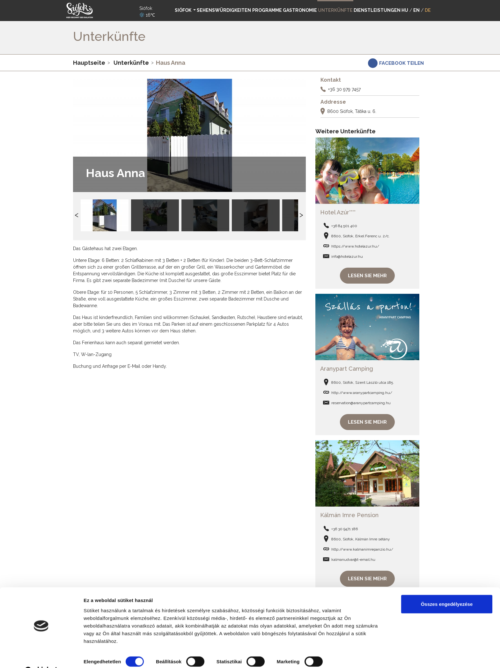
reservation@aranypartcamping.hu (361, 401)
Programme (267, 10)
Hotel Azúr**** (338, 211)
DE (428, 10)
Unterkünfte (131, 62)
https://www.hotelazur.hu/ (355, 245)
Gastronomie (300, 10)
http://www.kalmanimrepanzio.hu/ (362, 546)
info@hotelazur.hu (347, 255)
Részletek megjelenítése (111, 655)
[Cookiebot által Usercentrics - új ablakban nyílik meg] (41, 655)
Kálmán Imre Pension (349, 512)
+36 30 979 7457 (344, 89)
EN (416, 10)
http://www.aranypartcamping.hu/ (361, 391)
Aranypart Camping (346, 366)
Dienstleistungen (377, 10)
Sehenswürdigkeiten (224, 10)
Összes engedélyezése (447, 588)
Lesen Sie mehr (367, 275)
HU (404, 10)
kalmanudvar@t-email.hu (353, 556)
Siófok (183, 10)
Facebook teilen (401, 63)
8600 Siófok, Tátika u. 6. (351, 111)
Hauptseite (89, 62)
